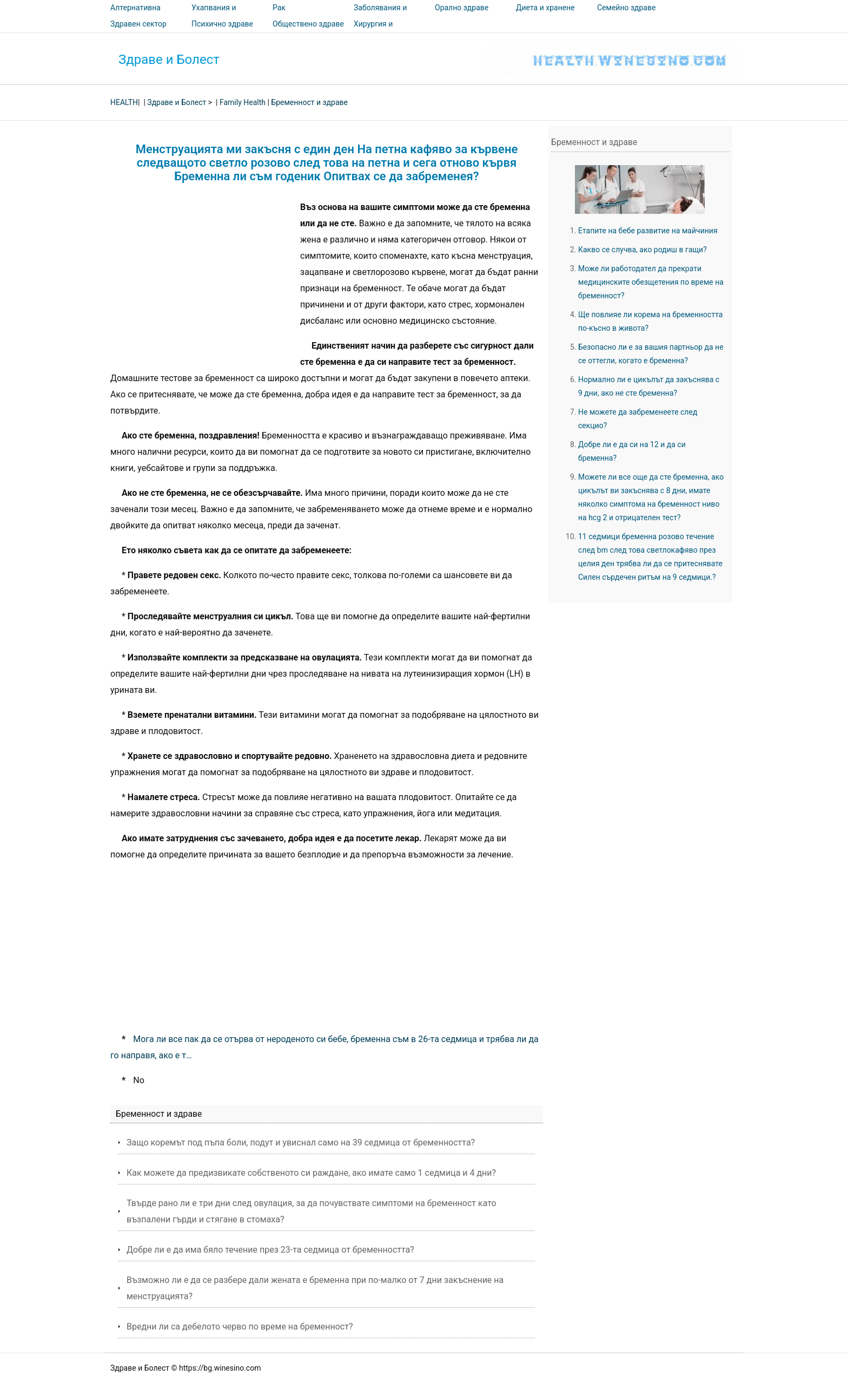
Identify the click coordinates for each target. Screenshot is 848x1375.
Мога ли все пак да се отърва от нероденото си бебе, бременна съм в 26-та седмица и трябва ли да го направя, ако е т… (324, 1047)
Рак (279, 7)
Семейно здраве (626, 7)
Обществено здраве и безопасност (308, 31)
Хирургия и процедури (373, 31)
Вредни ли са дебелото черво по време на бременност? (240, 1326)
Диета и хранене (545, 7)
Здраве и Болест (169, 59)
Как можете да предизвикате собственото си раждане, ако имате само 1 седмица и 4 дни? (311, 1173)
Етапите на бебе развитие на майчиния (648, 230)
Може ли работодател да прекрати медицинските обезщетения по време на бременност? (651, 282)
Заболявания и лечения (380, 15)
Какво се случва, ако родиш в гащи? (642, 249)
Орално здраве (461, 7)
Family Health (243, 102)
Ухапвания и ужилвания (213, 15)
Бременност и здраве (309, 102)
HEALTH (124, 102)
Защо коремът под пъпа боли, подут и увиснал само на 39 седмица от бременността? (301, 1142)
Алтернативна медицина (135, 15)
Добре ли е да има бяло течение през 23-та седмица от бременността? (270, 1250)
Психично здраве (222, 23)
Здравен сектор (138, 23)
